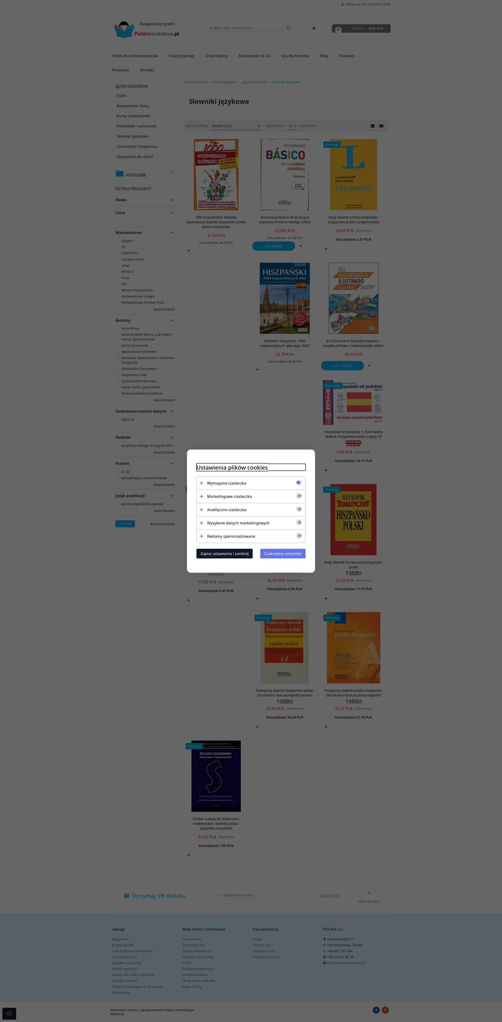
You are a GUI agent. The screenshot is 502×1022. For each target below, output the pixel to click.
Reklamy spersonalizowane (231, 536)
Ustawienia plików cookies (232, 467)
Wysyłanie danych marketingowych (238, 522)
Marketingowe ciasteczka (229, 496)
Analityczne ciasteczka (226, 509)
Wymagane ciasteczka (226, 482)
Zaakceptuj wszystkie (283, 553)
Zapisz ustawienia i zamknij (224, 553)
